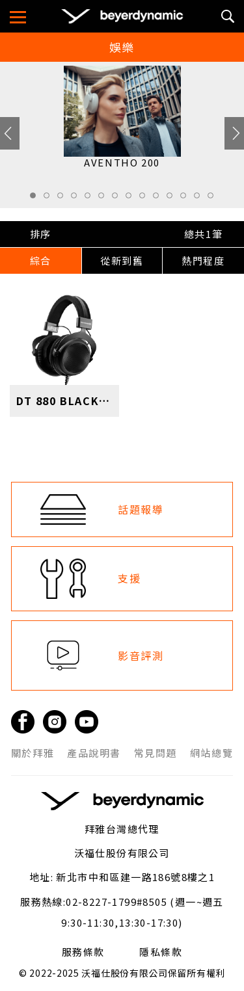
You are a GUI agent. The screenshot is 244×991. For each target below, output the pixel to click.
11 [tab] (173, 198)
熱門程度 (203, 260)
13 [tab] (200, 198)
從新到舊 (121, 260)
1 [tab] (36, 198)
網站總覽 (211, 753)
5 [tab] (91, 198)
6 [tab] (104, 198)
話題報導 (140, 509)
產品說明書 (94, 753)
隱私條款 (160, 952)
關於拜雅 (32, 753)
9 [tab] (145, 198)
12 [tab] (186, 198)
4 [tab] (77, 198)
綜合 (40, 260)
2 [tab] (50, 198)
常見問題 (155, 753)
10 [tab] (159, 198)
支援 (129, 578)
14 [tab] (214, 198)
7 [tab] (118, 198)
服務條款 (83, 952)
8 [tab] (132, 198)
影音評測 (140, 655)
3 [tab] (63, 198)
